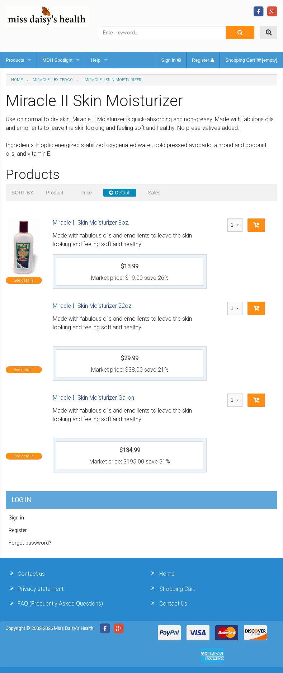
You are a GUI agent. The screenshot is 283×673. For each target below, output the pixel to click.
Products (15, 60)
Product (54, 193)
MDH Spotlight (57, 60)
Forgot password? (30, 543)
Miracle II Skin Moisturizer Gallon (93, 397)
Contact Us (173, 603)
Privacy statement (40, 588)
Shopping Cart (177, 588)
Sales (154, 193)
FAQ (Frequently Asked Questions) (60, 603)
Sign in (171, 60)
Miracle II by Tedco (53, 79)
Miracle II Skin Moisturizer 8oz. (91, 222)
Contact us (31, 573)
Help (95, 60)
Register (203, 60)
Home (17, 79)
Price (86, 193)
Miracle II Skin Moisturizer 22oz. (93, 305)
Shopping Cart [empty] (251, 60)
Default (120, 193)
